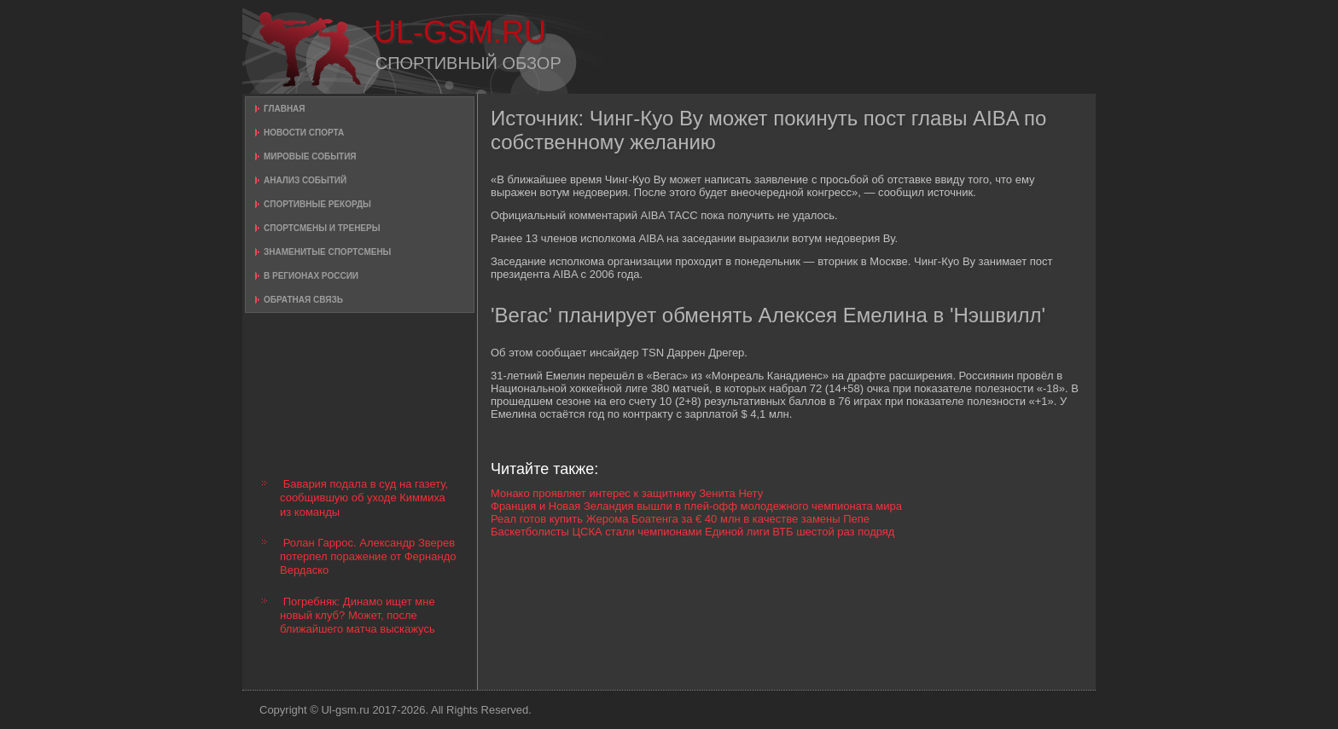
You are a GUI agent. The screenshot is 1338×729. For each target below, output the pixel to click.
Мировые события (310, 156)
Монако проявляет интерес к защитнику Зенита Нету (627, 493)
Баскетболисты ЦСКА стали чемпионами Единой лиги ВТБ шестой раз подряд (692, 531)
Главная (284, 108)
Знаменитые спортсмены (327, 252)
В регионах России (311, 276)
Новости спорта (304, 132)
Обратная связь (303, 299)
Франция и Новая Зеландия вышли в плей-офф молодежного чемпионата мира (696, 506)
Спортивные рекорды (317, 204)
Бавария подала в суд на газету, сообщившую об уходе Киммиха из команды (364, 497)
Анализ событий (305, 180)
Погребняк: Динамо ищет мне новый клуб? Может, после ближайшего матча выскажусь (357, 615)
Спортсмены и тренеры (322, 228)
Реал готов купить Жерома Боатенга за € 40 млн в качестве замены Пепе (680, 518)
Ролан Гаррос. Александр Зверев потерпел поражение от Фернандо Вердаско (368, 556)
